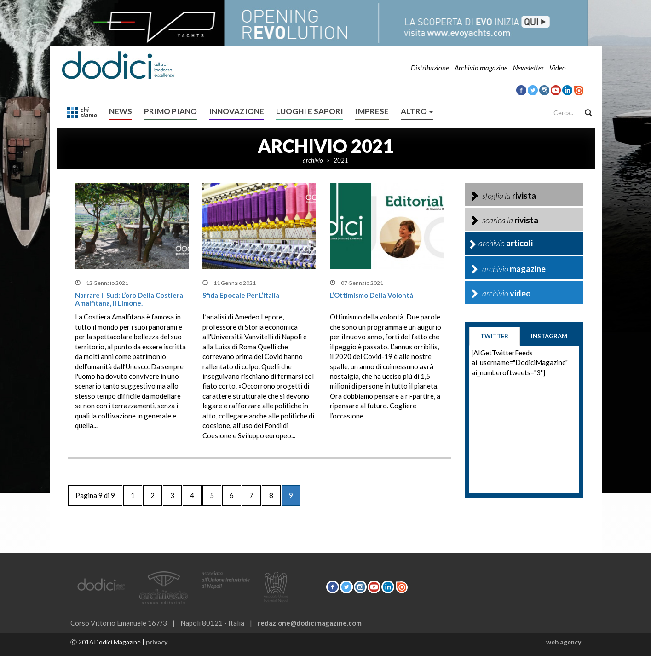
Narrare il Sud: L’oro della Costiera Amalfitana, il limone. (129, 299)
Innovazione (236, 111)
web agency (563, 642)
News (120, 111)
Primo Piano (170, 111)
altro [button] (417, 111)
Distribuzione (430, 68)
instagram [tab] (549, 336)
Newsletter (528, 68)
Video (557, 68)
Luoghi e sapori (309, 111)
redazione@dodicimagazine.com (310, 623)
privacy (156, 642)
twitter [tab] (494, 336)
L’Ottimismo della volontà (371, 295)
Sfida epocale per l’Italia (240, 295)
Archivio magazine (481, 68)
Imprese (372, 111)
